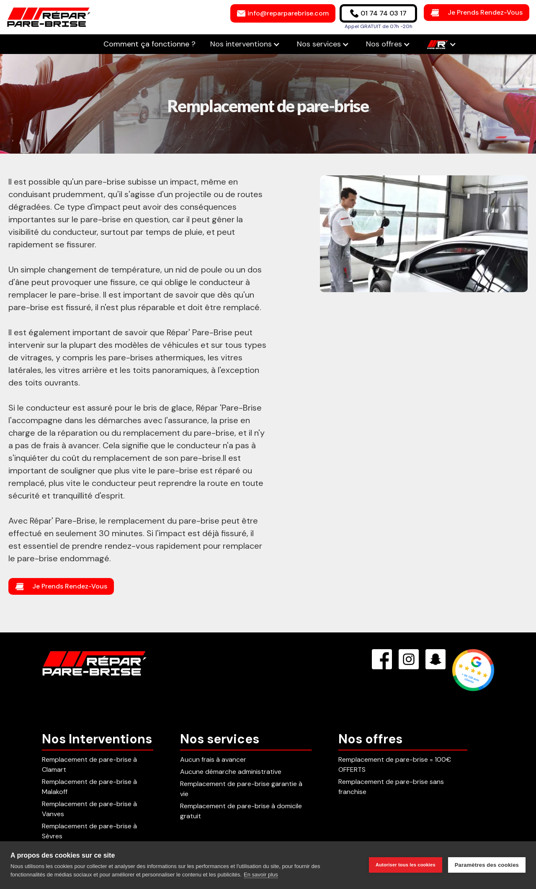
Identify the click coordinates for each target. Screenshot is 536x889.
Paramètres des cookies (487, 865)
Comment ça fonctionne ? (150, 44)
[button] (245, 44)
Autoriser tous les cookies (406, 864)
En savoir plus (261, 874)
